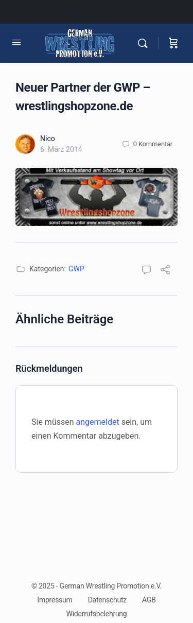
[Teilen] (165, 271)
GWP (76, 269)
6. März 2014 (61, 149)
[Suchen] (145, 43)
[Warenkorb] (173, 43)
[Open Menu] (16, 42)
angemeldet (97, 422)
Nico (47, 138)
